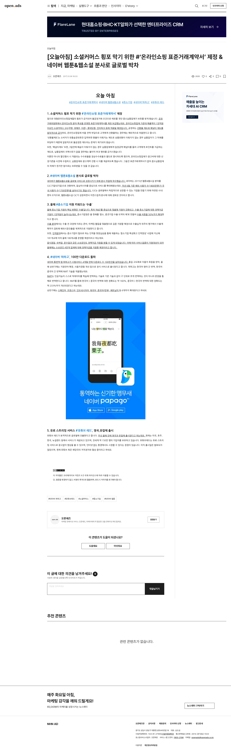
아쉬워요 (118, 546)
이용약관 (139, 745)
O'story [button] (130, 6)
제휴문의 (162, 723)
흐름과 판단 (100, 6)
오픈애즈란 (140, 723)
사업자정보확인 (167, 734)
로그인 (204, 6)
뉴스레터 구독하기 (199, 705)
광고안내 (199, 723)
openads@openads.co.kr (203, 737)
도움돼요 (93, 546)
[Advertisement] (203, 176)
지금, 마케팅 (68, 6)
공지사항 (151, 723)
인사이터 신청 (218, 6)
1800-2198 (179, 737)
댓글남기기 (154, 588)
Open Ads (13, 6)
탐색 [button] (51, 6)
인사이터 (116, 6)
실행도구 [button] (84, 6)
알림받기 (153, 519)
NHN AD (52, 724)
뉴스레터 (188, 723)
